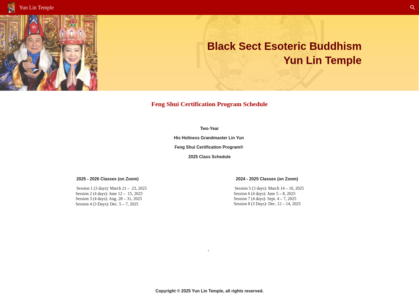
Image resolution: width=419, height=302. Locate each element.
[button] (412, 7)
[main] (209, 53)
